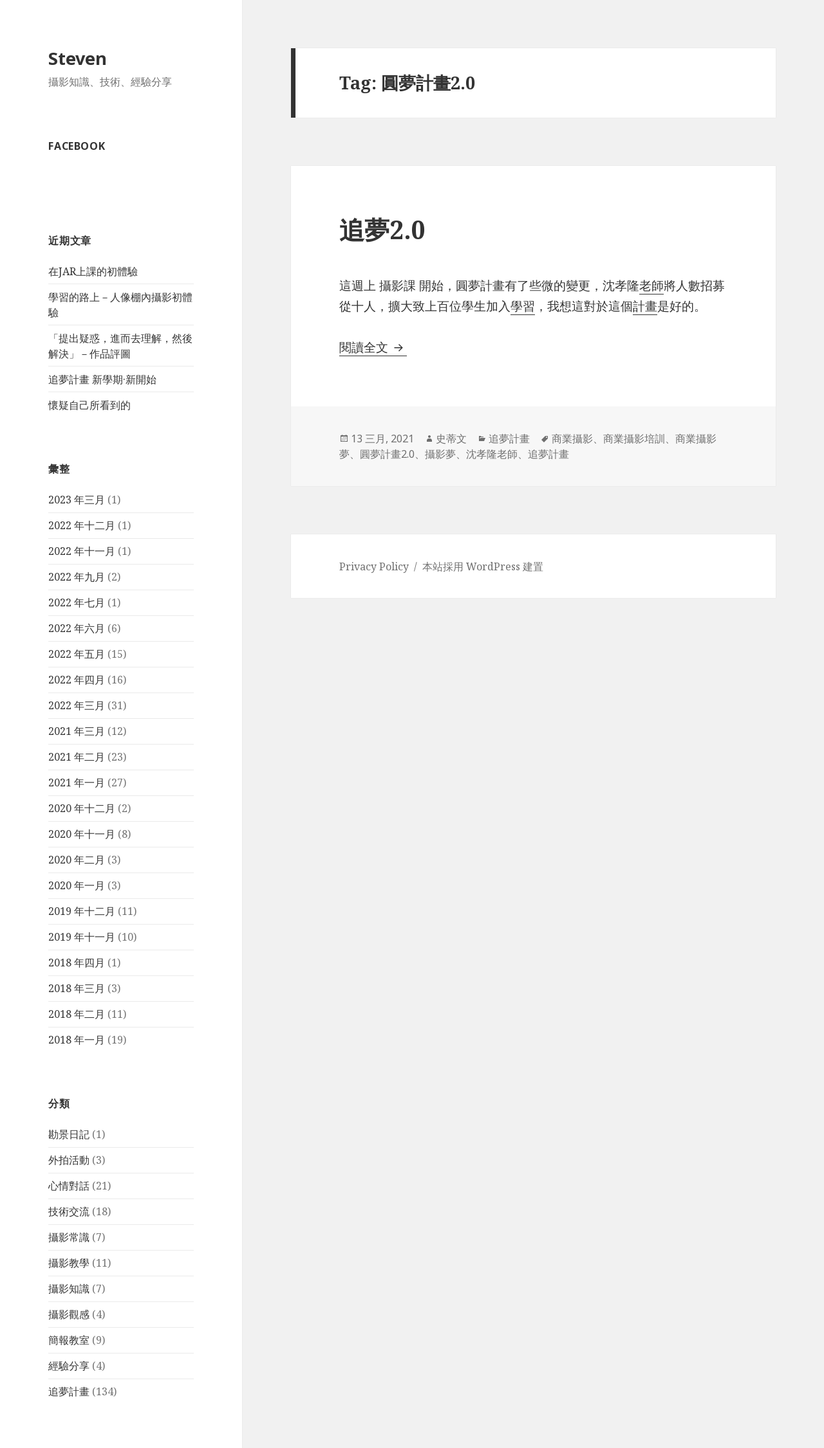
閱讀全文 (373, 347)
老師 (651, 285)
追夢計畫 (68, 1391)
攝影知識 (68, 1288)
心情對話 (68, 1186)
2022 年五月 (76, 654)
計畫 (645, 306)
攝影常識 (68, 1237)
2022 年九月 (76, 577)
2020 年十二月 (81, 808)
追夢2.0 (382, 229)
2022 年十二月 (81, 525)
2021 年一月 (76, 782)
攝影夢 (440, 454)
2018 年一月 (76, 1040)
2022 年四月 (76, 680)
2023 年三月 (76, 500)
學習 (522, 306)
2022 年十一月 (81, 551)
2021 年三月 (76, 731)
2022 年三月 (76, 705)
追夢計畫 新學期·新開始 (102, 379)
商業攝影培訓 (634, 438)
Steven (77, 58)
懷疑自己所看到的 (89, 405)
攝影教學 (68, 1263)
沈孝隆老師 (492, 454)
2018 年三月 (76, 988)
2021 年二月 (76, 757)
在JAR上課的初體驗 (93, 271)
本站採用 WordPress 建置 (482, 566)
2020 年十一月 (81, 834)
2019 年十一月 (81, 937)
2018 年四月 (76, 962)
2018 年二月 (76, 1014)
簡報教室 (68, 1340)
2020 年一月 (76, 885)
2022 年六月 (76, 628)
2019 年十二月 (81, 911)
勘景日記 (68, 1134)
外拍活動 (68, 1160)
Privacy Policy (374, 566)
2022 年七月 (76, 602)
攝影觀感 (68, 1314)
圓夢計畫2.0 (387, 454)
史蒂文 (451, 438)
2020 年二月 (76, 860)
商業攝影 (572, 438)
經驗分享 (68, 1366)
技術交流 (68, 1211)
